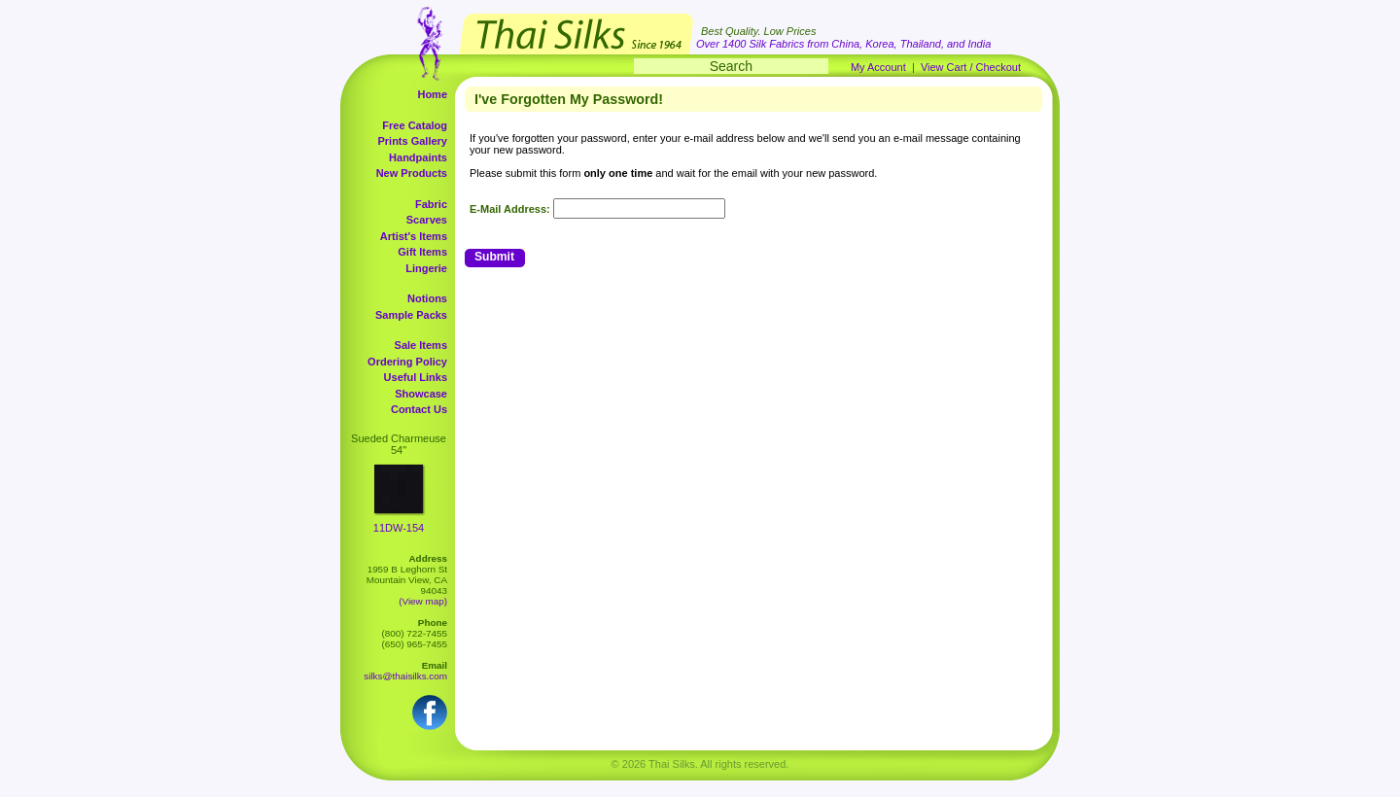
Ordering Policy (407, 361)
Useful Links (415, 377)
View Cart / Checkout (971, 67)
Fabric (431, 204)
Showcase (421, 393)
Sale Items (421, 345)
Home (432, 94)
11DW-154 (398, 528)
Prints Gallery (412, 141)
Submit (494, 256)
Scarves (426, 219)
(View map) (423, 601)
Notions (427, 298)
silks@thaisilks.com (405, 676)
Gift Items (422, 252)
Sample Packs (411, 315)
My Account (878, 67)
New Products (411, 173)
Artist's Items (413, 236)
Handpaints (418, 157)
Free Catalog (414, 125)
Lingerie (426, 268)
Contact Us (419, 409)
